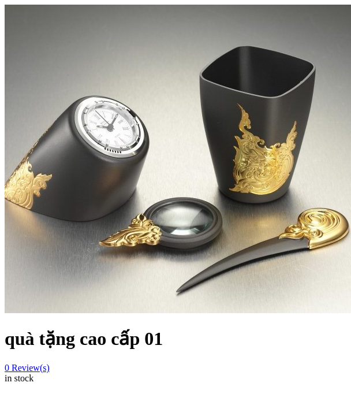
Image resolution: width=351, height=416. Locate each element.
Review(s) (27, 368)
